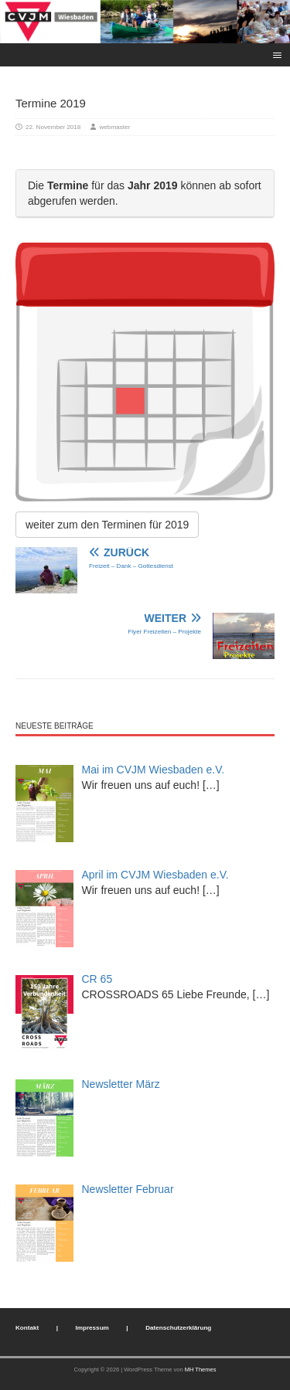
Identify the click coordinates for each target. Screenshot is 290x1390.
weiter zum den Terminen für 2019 (107, 524)
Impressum (92, 1327)
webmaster (115, 127)
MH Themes (201, 1369)
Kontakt (27, 1327)
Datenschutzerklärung (178, 1327)
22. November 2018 (53, 127)
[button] (275, 54)
